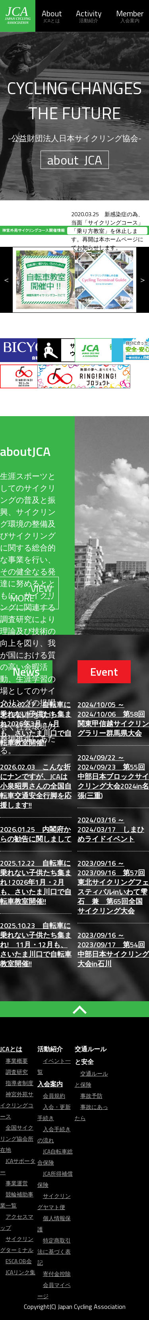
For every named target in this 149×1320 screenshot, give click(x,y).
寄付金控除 (57, 1274)
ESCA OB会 (19, 1261)
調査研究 (17, 1072)
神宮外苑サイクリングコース (16, 1105)
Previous (6, 279)
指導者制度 (19, 1083)
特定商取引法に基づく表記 (54, 1251)
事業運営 (17, 1183)
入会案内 (50, 1084)
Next (142, 279)
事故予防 (91, 1095)
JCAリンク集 (20, 1272)
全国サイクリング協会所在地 (16, 1138)
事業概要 (17, 1060)
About (51, 15)
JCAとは (11, 1049)
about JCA (74, 160)
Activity (88, 15)
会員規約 (54, 1095)
